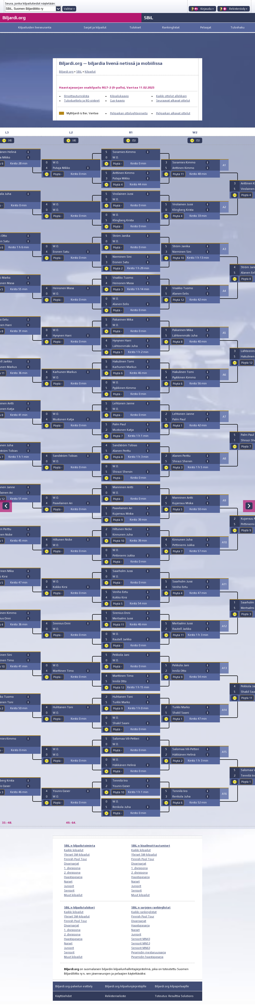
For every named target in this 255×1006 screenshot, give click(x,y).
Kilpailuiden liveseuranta (34, 27)
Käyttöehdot (63, 996)
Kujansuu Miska (123, 513)
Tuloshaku (238, 27)
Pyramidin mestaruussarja (148, 952)
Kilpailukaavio (119, 96)
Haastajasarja (73, 877)
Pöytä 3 (118, 289)
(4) (74, 140)
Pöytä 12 (118, 687)
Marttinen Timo (63, 670)
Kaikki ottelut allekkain (171, 96)
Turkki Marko (121, 702)
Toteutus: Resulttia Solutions (174, 996)
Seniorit (69, 890)
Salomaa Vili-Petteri (126, 738)
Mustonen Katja (63, 419)
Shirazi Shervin (122, 471)
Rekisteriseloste (115, 996)
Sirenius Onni (61, 623)
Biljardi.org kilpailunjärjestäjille (125, 986)
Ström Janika (121, 235)
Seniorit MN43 (140, 938)
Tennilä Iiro (120, 780)
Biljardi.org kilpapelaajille (172, 986)
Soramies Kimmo (124, 151)
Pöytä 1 (118, 352)
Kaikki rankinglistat (144, 911)
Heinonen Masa (63, 288)
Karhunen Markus (64, 371)
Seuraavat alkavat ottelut (173, 100)
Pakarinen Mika (123, 319)
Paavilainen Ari (62, 503)
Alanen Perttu (122, 450)
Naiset (68, 881)
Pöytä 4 (118, 184)
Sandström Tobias (65, 455)
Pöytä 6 (118, 373)
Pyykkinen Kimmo (124, 387)
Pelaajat (205, 27)
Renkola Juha (122, 806)
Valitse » (69, 8)
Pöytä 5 (118, 603)
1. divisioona (72, 868)
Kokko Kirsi (60, 586)
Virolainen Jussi (123, 193)
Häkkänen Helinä (124, 765)
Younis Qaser (61, 790)
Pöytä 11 (118, 624)
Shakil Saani (121, 723)
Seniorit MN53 (140, 943)
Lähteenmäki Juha (125, 345)
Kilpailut (90, 71)
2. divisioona (72, 872)
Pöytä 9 (118, 519)
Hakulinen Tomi (123, 361)
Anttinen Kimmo (123, 172)
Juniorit (69, 886)
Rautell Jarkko (122, 639)
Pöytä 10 (118, 540)
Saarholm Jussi (123, 570)
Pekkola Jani (121, 654)
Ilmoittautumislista (76, 96)
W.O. (56, 162)
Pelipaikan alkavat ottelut (173, 113)
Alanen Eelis (121, 304)
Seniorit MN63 (140, 947)
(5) (134, 140)
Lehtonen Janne (123, 403)
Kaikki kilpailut (73, 850)
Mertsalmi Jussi (123, 618)
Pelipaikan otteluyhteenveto (129, 113)
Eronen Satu (61, 251)
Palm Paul (119, 424)
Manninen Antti (123, 487)
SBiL (148, 17)
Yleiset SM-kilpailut (77, 854)
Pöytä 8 (118, 456)
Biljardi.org (14, 17)
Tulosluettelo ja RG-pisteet (82, 100)
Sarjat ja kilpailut (95, 27)
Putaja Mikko (61, 167)
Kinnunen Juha (123, 534)
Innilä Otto (120, 681)
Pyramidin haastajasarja (147, 956)
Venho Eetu (120, 591)
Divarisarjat (71, 863)
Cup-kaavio (117, 100)
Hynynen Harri (62, 335)
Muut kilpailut (73, 895)
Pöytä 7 (118, 436)
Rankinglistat (171, 27)
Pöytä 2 (118, 268)
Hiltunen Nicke (62, 539)
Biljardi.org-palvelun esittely (73, 986)
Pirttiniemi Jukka (124, 555)
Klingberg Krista (123, 220)
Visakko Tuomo (123, 277)
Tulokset (135, 27)
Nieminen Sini (122, 256)
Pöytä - (57, 174)
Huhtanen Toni (63, 707)
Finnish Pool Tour (75, 859)
